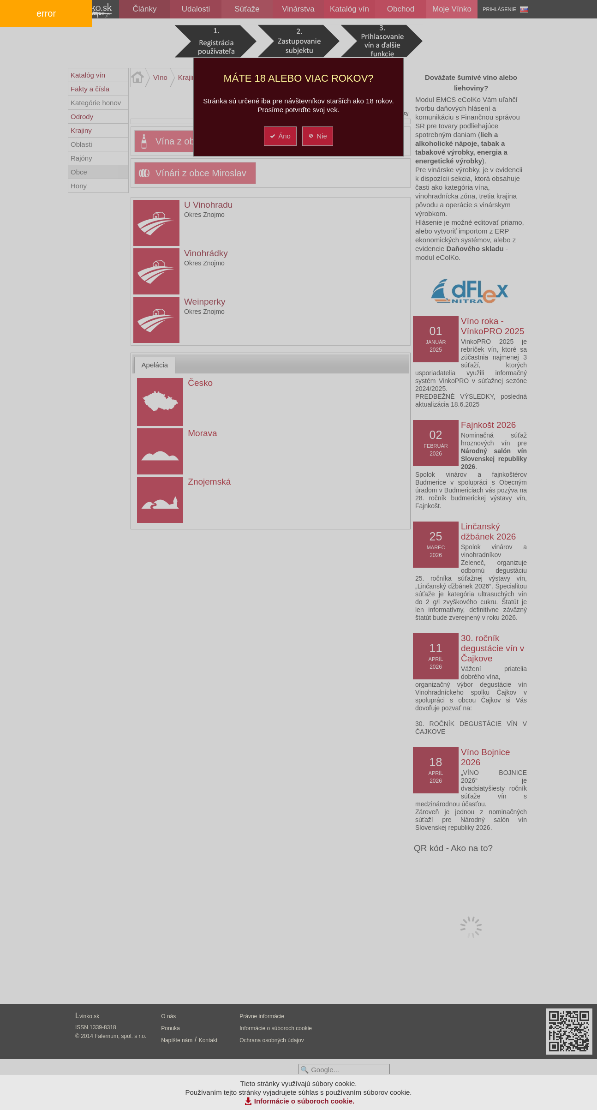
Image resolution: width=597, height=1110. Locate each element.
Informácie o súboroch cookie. (304, 1101)
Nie (317, 136)
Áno (280, 136)
